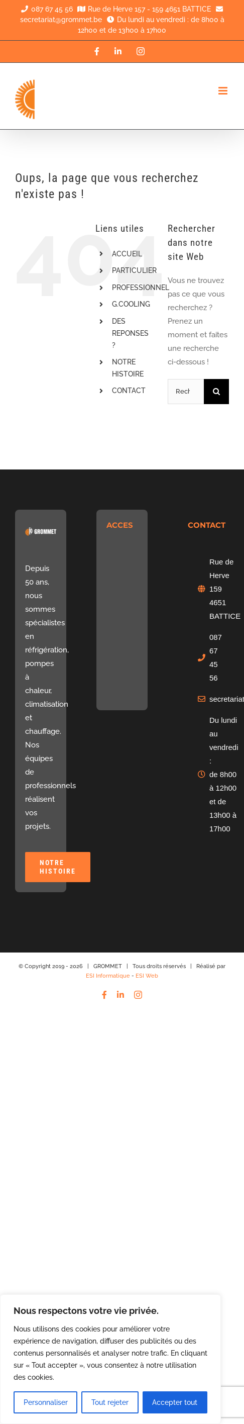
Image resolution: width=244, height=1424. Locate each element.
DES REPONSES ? (130, 333)
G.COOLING (131, 304)
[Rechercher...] (186, 391)
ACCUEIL (127, 254)
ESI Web (147, 976)
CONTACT (129, 391)
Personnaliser (46, 1402)
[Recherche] (216, 391)
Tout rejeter (110, 1402)
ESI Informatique (108, 976)
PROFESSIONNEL (140, 287)
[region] (110, 1359)
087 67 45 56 (45, 9)
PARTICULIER (134, 270)
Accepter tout (174, 1402)
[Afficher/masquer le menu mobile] (223, 90)
